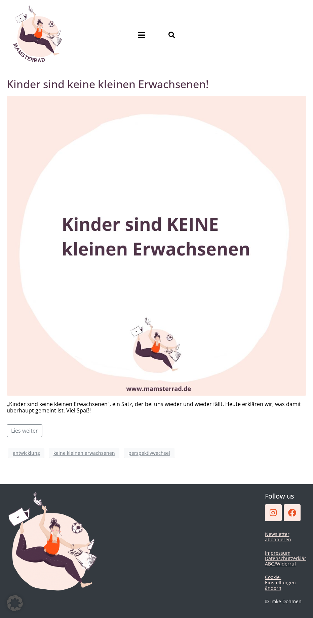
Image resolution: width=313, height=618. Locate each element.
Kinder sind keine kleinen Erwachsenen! (108, 84)
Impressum (277, 553)
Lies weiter (24, 430)
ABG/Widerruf (280, 563)
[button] (15, 603)
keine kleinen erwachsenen (84, 453)
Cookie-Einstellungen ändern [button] (280, 582)
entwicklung (26, 453)
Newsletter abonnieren (278, 537)
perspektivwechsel (149, 453)
